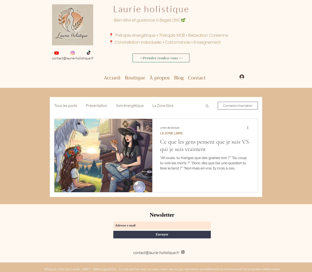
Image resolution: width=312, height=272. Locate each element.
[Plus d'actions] (249, 127)
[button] (207, 106)
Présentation (96, 105)
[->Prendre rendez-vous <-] (161, 58)
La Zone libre (163, 105)
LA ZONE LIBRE (171, 133)
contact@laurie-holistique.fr (73, 58)
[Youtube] (56, 53)
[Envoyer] (162, 234)
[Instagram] (72, 53)
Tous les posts (65, 105)
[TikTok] (88, 53)
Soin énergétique (130, 105)
